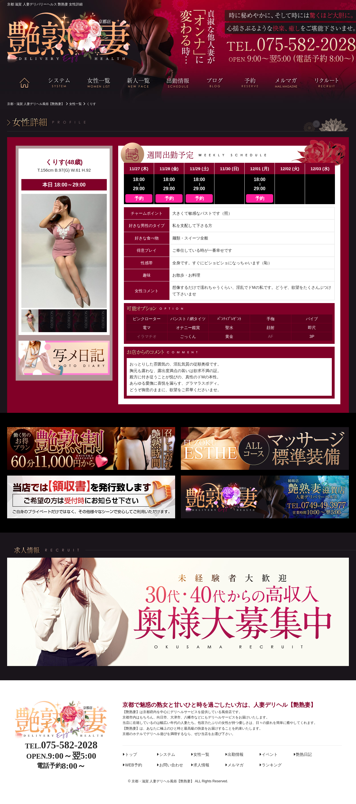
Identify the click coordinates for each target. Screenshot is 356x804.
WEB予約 (133, 765)
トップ (131, 754)
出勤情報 (236, 754)
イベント (270, 754)
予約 (139, 198)
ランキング (272, 765)
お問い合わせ (171, 765)
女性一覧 (201, 754)
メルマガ (236, 765)
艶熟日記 (304, 754)
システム (167, 754)
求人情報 (201, 765)
